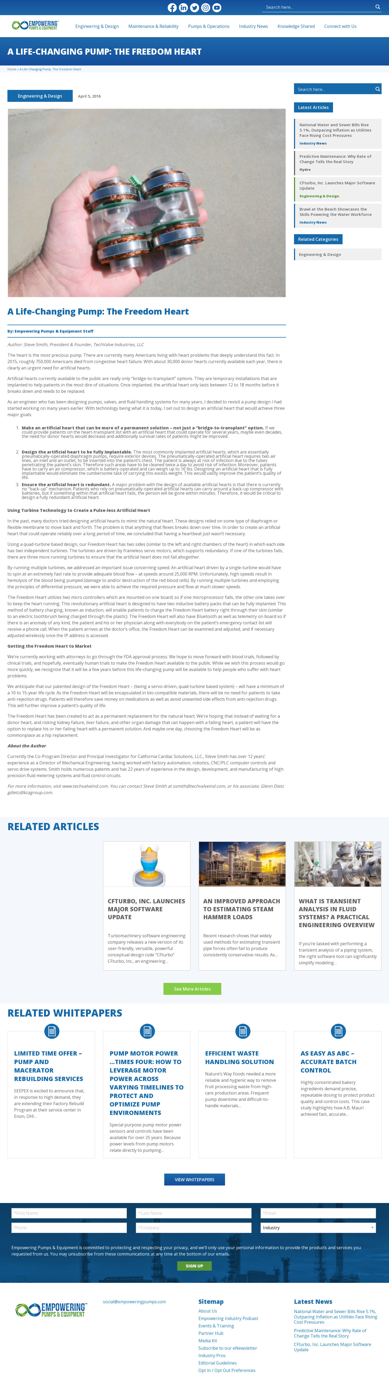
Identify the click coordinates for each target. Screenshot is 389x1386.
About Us (207, 1311)
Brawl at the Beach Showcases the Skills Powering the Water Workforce (336, 211)
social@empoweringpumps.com (134, 1302)
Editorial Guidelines (217, 1363)
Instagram (205, 7)
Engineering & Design (97, 26)
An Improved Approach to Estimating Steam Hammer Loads (241, 909)
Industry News (253, 26)
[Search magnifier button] (378, 7)
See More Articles (192, 989)
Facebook (172, 7)
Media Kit (207, 1341)
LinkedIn (183, 7)
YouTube (216, 7)
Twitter (194, 7)
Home (11, 69)
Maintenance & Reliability (153, 26)
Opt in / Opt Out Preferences (227, 1370)
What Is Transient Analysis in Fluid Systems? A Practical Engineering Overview (337, 913)
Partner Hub (210, 1333)
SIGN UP (194, 1266)
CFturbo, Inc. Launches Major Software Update (337, 185)
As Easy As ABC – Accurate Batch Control (329, 1061)
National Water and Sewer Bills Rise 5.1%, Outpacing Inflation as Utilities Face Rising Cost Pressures (335, 130)
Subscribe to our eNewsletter (227, 1348)
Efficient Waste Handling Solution (239, 1057)
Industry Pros (212, 1355)
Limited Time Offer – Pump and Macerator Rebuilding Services (48, 1066)
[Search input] (319, 7)
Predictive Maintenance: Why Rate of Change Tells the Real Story (335, 159)
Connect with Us (340, 26)
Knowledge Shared (296, 26)
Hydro (305, 169)
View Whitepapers (194, 1180)
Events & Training (216, 1326)
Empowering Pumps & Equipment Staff (54, 331)
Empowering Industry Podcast (228, 1318)
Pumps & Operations (209, 26)
